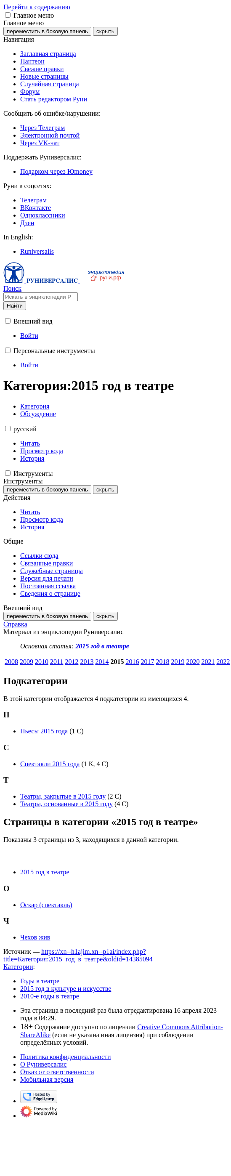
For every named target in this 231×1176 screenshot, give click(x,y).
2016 (132, 661)
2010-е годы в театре (49, 996)
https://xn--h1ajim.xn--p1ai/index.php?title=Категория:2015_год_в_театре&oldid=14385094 (78, 955)
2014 (102, 661)
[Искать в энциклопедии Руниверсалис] (40, 296)
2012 (71, 661)
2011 (56, 661)
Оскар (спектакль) (46, 904)
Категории (18, 966)
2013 (86, 661)
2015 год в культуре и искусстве (65, 988)
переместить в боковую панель (47, 31)
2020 (192, 661)
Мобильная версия (46, 1079)
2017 (147, 661)
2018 (162, 661)
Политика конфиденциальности (65, 1056)
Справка (15, 624)
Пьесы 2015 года (44, 731)
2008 (11, 661)
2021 (208, 661)
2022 (223, 661)
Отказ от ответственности (57, 1071)
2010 (41, 661)
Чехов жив (35, 937)
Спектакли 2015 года (50, 763)
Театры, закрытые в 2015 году (63, 796)
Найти (15, 306)
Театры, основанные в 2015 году (66, 803)
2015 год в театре (102, 646)
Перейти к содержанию (36, 7)
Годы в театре (39, 981)
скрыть (105, 31)
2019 (177, 661)
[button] (8, 15)
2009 (26, 661)
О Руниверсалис (43, 1064)
